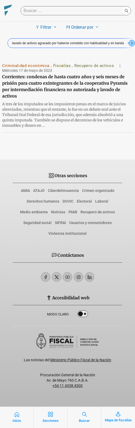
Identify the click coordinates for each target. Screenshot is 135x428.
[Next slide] (132, 43)
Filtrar (47, 27)
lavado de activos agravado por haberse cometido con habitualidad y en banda (71, 43)
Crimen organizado (98, 190)
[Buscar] (73, 10)
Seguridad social (37, 223)
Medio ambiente (34, 212)
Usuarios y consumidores (90, 223)
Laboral (101, 201)
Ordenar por (83, 27)
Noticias (58, 212)
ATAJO (39, 190)
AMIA (25, 190)
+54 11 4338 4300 (67, 386)
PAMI (72, 212)
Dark (83, 315)
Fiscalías (62, 65)
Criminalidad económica (26, 65)
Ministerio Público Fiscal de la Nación (80, 360)
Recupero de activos (94, 65)
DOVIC (68, 201)
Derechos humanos (43, 201)
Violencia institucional (67, 233)
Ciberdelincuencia (63, 190)
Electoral (84, 201)
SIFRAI (60, 223)
